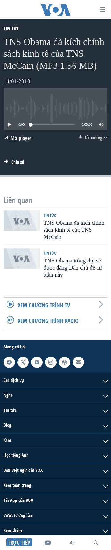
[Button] (14, 163)
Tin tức (11, 28)
